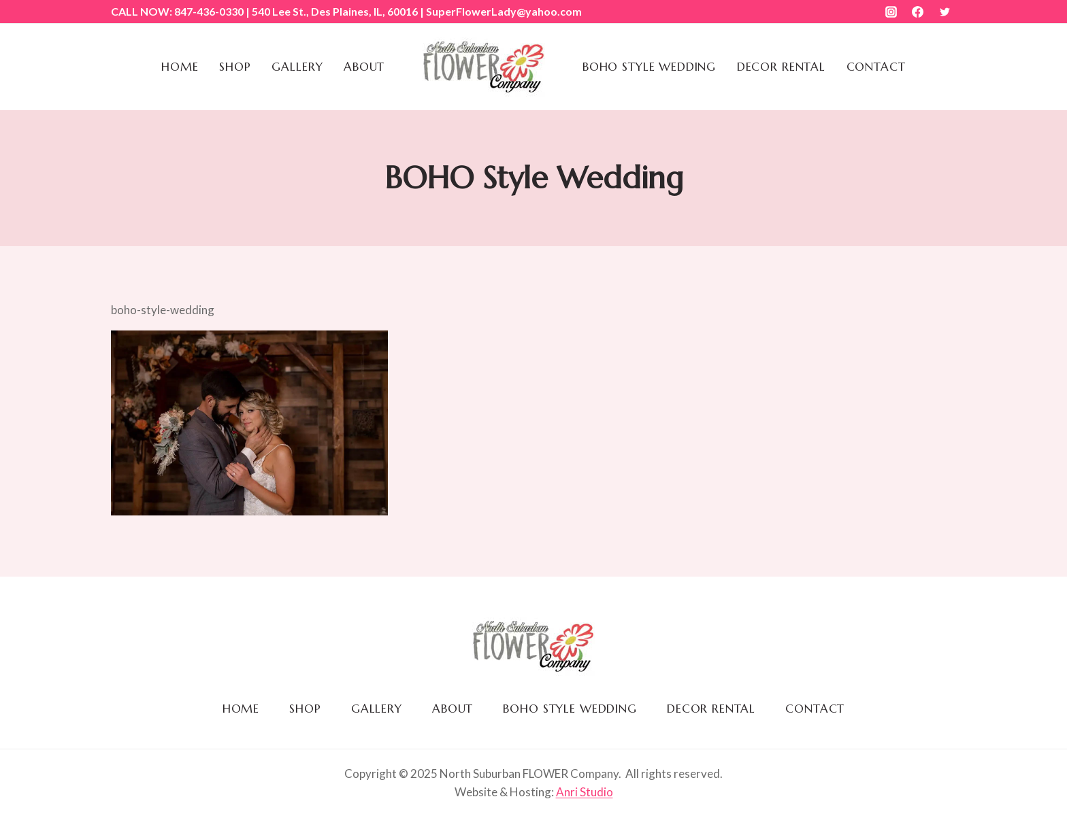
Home (179, 66)
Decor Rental (781, 66)
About (364, 66)
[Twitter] (944, 11)
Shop (234, 66)
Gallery (297, 66)
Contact (876, 66)
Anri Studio (584, 792)
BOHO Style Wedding (649, 66)
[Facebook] (918, 11)
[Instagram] (891, 11)
